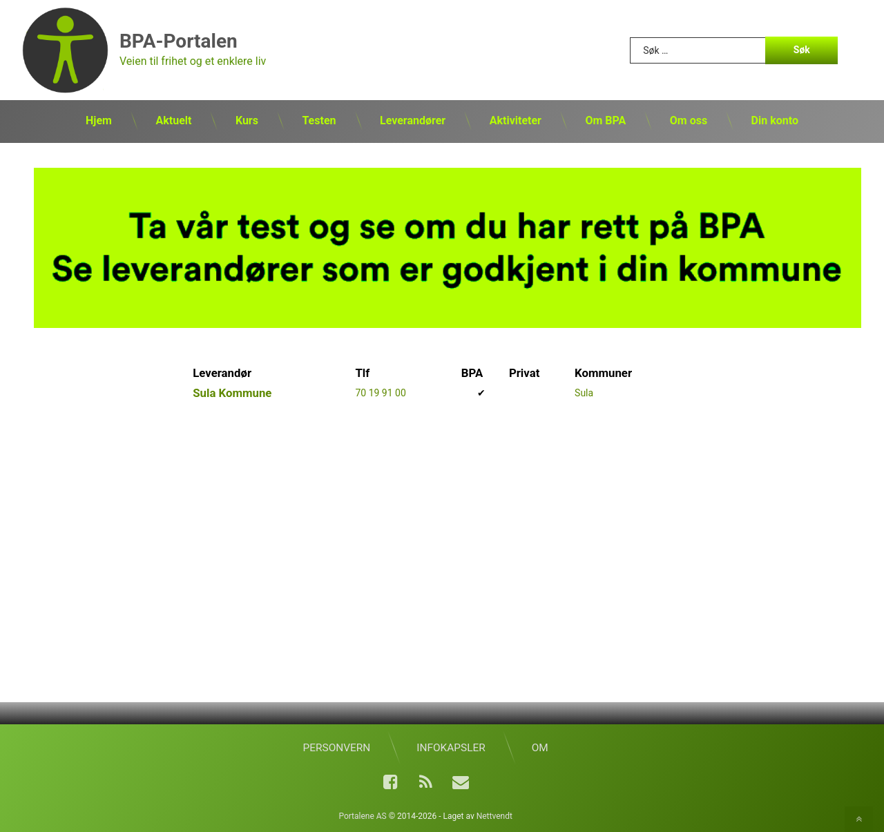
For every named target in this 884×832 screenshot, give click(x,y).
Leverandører (412, 120)
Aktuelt (173, 120)
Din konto (774, 120)
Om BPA (605, 120)
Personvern (337, 748)
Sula (584, 392)
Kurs (247, 120)
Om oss (688, 120)
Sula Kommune (232, 393)
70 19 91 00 (380, 392)
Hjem (99, 120)
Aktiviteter (515, 120)
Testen (319, 120)
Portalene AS (362, 816)
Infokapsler (450, 748)
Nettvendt (494, 816)
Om (540, 748)
